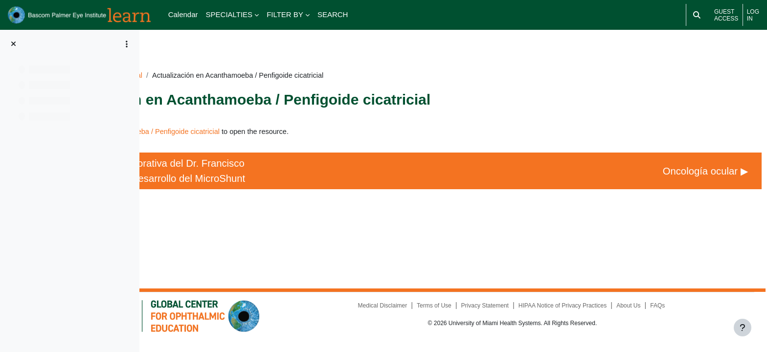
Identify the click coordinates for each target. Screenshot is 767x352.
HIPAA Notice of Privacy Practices (594, 312)
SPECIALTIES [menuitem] (229, 14)
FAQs (689, 312)
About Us (660, 312)
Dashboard (176, 62)
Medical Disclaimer (413, 312)
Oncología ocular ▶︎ (681, 166)
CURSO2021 (226, 62)
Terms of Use (465, 312)
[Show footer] (742, 327)
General (270, 62)
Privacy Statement (516, 312)
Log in (753, 15)
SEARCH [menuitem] (332, 14)
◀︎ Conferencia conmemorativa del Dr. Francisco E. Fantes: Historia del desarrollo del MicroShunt (250, 166)
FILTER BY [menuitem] (285, 14)
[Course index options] (126, 44)
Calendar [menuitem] (183, 14)
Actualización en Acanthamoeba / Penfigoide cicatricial (275, 118)
